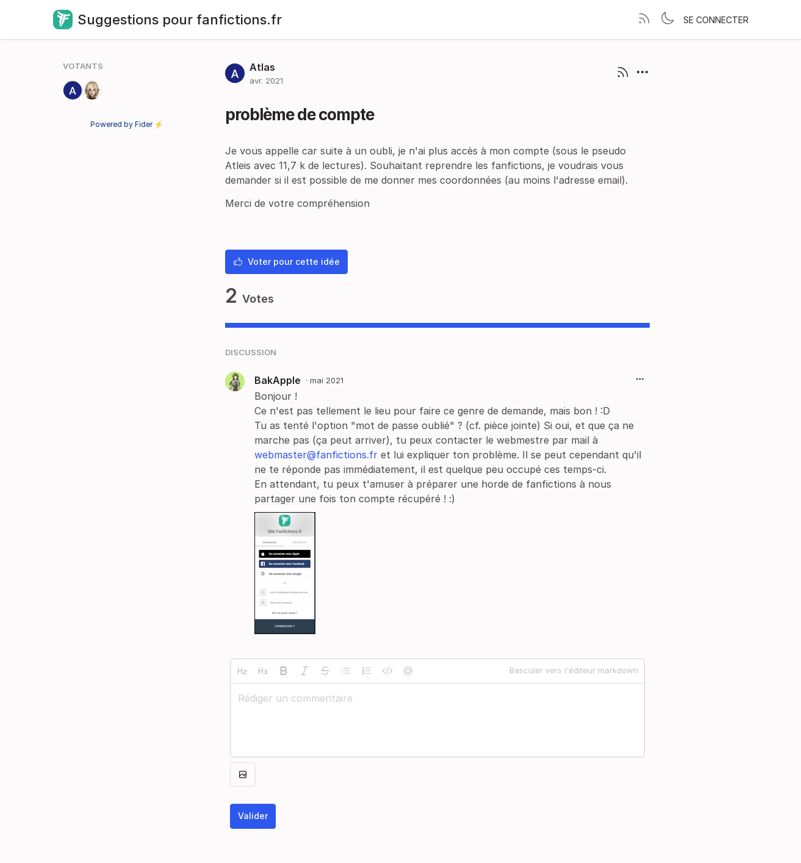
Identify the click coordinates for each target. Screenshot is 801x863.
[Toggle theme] (667, 19)
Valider (253, 816)
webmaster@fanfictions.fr (316, 455)
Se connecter (716, 20)
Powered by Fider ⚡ (126, 124)
